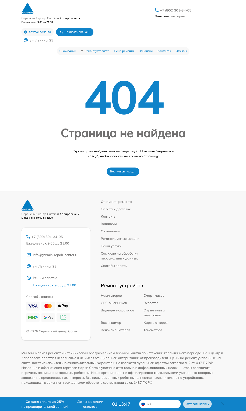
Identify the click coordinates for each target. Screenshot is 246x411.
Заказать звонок (74, 32)
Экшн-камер (111, 322)
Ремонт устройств (97, 51)
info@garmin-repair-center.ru (52, 254)
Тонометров (153, 330)
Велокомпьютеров (115, 330)
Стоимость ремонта (116, 202)
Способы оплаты (114, 266)
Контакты (164, 51)
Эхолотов (151, 303)
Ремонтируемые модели (120, 238)
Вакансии (146, 51)
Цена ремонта (124, 51)
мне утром (170, 16)
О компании (67, 51)
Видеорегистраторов (117, 310)
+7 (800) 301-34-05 (175, 10)
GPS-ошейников (114, 303)
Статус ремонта (37, 32)
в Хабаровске (68, 18)
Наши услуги (111, 246)
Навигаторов (111, 295)
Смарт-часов (154, 295)
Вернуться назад (122, 171)
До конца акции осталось (90, 404)
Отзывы (181, 51)
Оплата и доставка (116, 209)
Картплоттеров (156, 322)
